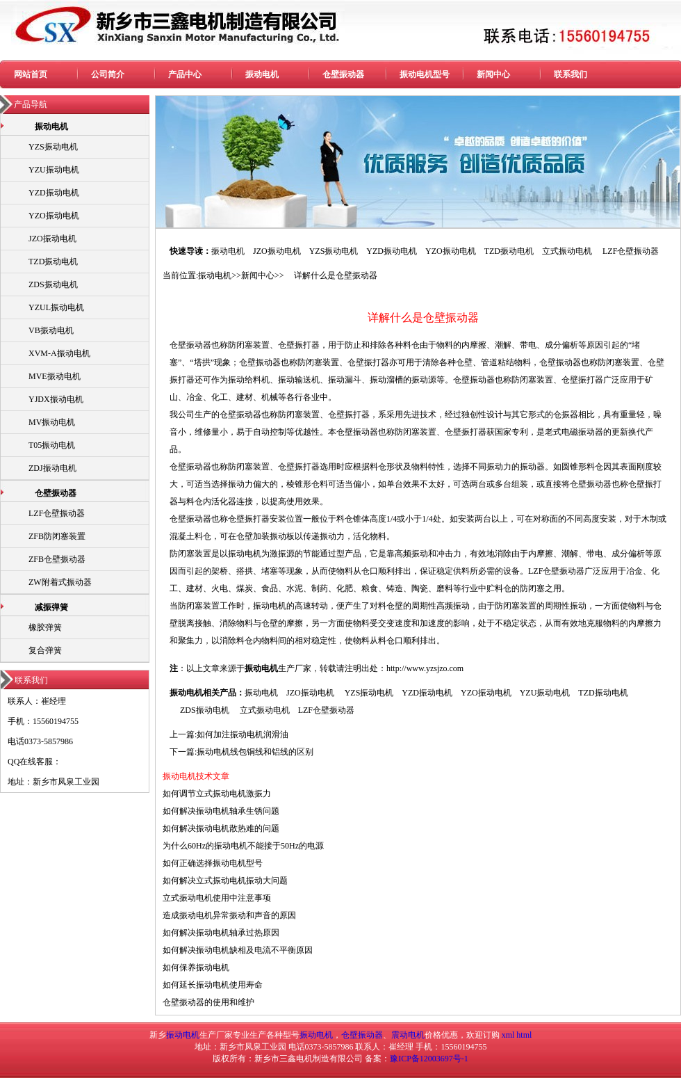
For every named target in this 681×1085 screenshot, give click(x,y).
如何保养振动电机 (196, 967)
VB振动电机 (51, 330)
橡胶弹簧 (45, 627)
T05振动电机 (51, 445)
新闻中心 (493, 74)
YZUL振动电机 (56, 307)
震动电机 (408, 1035)
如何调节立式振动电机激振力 (217, 793)
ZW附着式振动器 (60, 582)
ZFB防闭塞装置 (56, 536)
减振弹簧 (51, 607)
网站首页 (30, 74)
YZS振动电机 (53, 147)
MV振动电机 (51, 422)
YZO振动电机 (53, 215)
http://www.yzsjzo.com (424, 668)
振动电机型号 (425, 74)
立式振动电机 (567, 251)
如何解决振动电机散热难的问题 (221, 828)
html (524, 1035)
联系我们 (570, 74)
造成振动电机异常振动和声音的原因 (229, 915)
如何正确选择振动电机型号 (213, 863)
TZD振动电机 (53, 261)
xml (508, 1035)
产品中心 (185, 74)
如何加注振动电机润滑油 (242, 734)
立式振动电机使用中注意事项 (217, 898)
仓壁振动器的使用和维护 (208, 1002)
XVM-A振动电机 (59, 353)
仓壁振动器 (343, 74)
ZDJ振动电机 (52, 468)
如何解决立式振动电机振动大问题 (225, 880)
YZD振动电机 (53, 193)
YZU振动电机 (53, 170)
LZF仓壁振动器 (56, 513)
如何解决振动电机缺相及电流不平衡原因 (238, 950)
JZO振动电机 (52, 238)
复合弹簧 (45, 650)
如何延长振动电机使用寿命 (213, 985)
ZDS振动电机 (53, 284)
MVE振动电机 (54, 376)
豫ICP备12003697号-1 (429, 1058)
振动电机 (262, 74)
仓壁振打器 (299, 345)
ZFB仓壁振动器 (56, 559)
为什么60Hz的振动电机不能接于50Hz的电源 (243, 846)
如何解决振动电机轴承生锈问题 (221, 811)
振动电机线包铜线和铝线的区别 (255, 752)
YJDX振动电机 (55, 399)
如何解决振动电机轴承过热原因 (221, 933)
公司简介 (107, 74)
